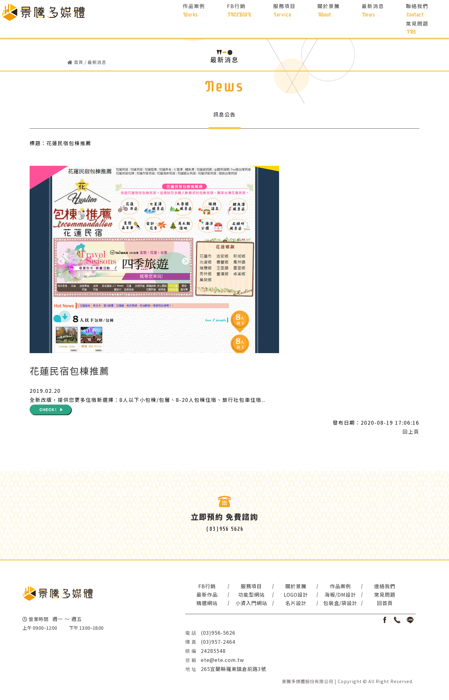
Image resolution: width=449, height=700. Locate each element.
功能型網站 (248, 595)
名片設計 (291, 603)
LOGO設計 (291, 595)
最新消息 (97, 62)
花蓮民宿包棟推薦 (69, 371)
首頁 (78, 62)
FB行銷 (206, 586)
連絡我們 (377, 586)
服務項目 (248, 586)
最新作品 (206, 595)
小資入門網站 (249, 603)
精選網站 (206, 603)
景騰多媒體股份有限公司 (307, 682)
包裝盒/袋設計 (334, 603)
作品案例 (334, 586)
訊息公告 (224, 114)
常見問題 (377, 595)
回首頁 (377, 603)
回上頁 (411, 432)
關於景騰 (291, 586)
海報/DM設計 (334, 595)
